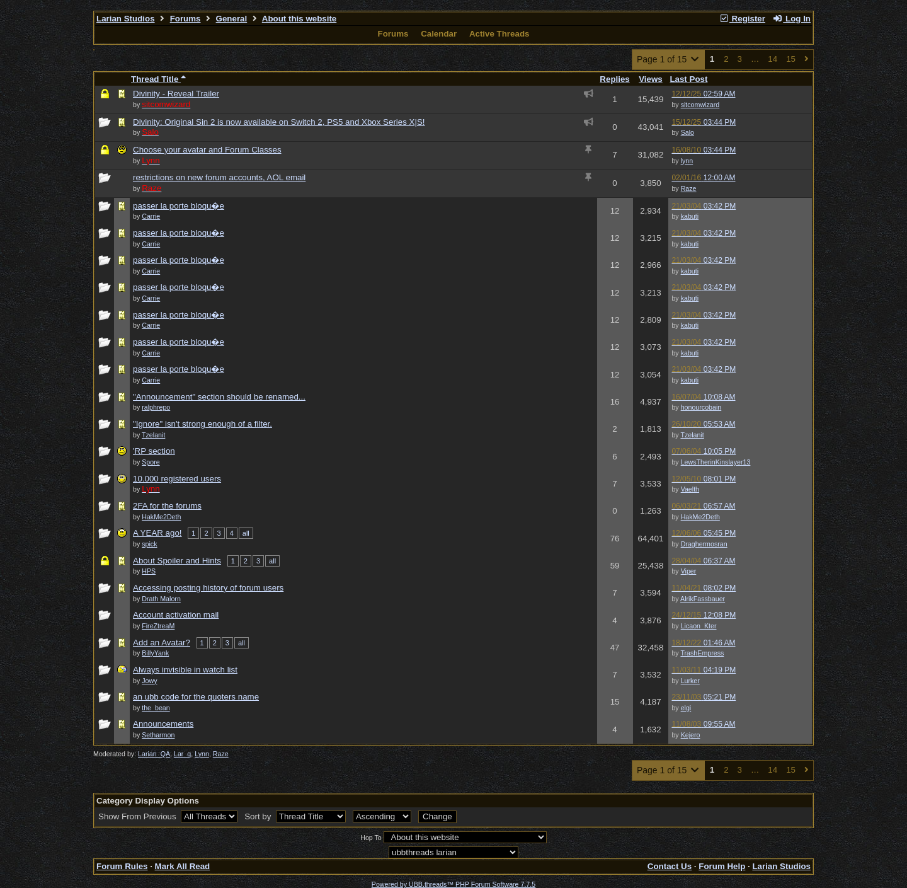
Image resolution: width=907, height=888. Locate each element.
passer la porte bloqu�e (178, 205)
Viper (689, 571)
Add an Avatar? (161, 642)
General (232, 18)
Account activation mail (176, 615)
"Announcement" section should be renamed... (219, 396)
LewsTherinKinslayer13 (716, 462)
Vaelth (690, 489)
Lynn (202, 754)
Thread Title (158, 79)
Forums (185, 18)
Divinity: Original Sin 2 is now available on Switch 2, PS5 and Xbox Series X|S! (279, 122)
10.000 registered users (177, 478)
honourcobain (701, 407)
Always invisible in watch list (185, 669)
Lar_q (182, 754)
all (245, 533)
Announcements (163, 724)
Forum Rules (121, 866)
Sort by (258, 816)
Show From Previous (138, 816)
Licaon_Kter (699, 626)
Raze (689, 188)
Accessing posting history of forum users (208, 587)
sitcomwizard (700, 104)
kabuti (690, 216)
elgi (686, 708)
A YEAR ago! (157, 533)
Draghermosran (704, 544)
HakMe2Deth (700, 517)
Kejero (690, 735)
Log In (792, 18)
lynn (687, 160)
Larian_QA (154, 754)
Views (651, 79)
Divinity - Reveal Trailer (176, 93)
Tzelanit (692, 435)
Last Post (688, 79)
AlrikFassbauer (702, 599)
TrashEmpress (702, 653)
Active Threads (499, 33)
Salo (687, 132)
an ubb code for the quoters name (196, 696)
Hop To (371, 837)
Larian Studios (125, 18)
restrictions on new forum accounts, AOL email (219, 177)
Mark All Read (182, 866)
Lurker (690, 680)
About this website (299, 18)
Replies (614, 79)
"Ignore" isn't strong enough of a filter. (202, 424)
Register (742, 18)
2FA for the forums (167, 505)
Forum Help (722, 866)
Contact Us (669, 866)
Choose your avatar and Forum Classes (207, 149)
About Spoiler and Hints (177, 560)
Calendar (439, 33)
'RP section (154, 451)
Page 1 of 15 (668, 59)
